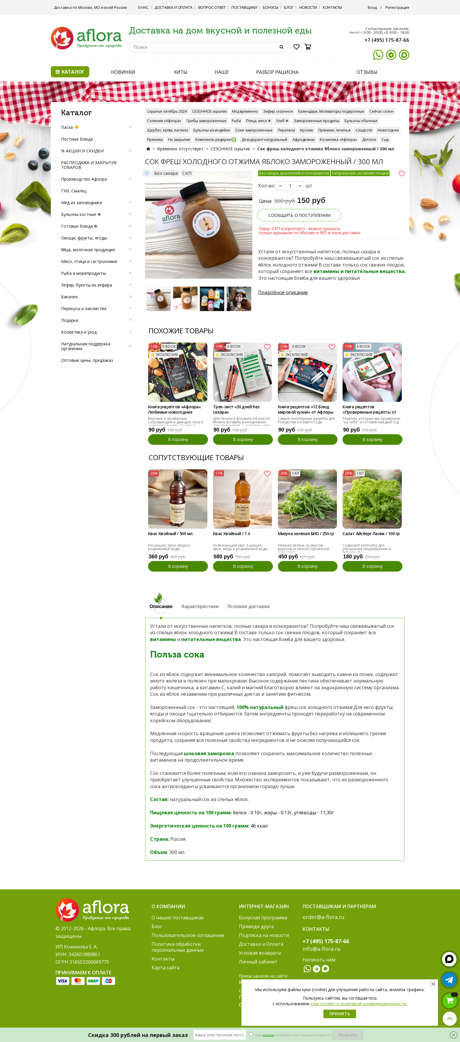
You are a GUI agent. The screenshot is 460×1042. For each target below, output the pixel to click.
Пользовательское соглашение (188, 935)
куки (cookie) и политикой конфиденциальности (358, 1003)
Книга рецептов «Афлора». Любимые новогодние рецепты (175, 409)
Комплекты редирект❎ (215, 139)
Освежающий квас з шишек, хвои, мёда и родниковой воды (240, 547)
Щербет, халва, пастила (167, 130)
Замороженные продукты (316, 120)
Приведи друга (256, 926)
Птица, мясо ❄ (258, 120)
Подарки (69, 320)
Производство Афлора (84, 179)
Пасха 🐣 (70, 127)
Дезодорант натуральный (264, 139)
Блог (288, 7)
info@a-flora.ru (321, 948)
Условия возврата (260, 953)
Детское (369, 139)
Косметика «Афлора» (338, 139)
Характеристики (200, 606)
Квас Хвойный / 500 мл (170, 533)
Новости (308, 7)
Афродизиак (304, 139)
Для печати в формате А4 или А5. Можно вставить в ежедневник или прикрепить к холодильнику (242, 422)
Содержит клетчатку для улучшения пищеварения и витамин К (367, 549)
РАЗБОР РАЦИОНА (277, 72)
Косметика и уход (79, 332)
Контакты (332, 7)
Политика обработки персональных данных (178, 947)
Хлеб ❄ (282, 120)
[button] (398, 393)
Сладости (364, 130)
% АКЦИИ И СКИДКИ (82, 151)
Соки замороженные (254, 130)
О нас (143, 7)
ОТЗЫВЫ (367, 72)
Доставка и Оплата (173, 7)
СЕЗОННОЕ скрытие (209, 111)
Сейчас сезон (381, 111)
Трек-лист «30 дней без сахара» (236, 409)
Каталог (70, 72)
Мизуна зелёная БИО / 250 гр (306, 533)
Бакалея (69, 296)
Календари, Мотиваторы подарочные (331, 111)
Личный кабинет (258, 962)
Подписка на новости (264, 935)
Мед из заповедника (81, 202)
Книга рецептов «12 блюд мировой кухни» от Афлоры (305, 409)
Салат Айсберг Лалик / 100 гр (371, 533)
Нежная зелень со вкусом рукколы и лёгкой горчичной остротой (303, 549)
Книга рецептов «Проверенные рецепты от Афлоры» (369, 409)
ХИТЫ (181, 72)
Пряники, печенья (334, 130)
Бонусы (270, 7)
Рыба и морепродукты (83, 273)
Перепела (286, 130)
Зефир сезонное (278, 111)
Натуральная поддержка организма (85, 346)
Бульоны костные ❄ (81, 214)
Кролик (306, 130)
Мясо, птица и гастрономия (89, 261)
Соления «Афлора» (164, 120)
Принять (339, 1013)
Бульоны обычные (361, 120)
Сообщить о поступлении (299, 215)
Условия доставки (248, 606)
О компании (168, 906)
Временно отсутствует (180, 149)
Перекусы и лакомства (83, 308)
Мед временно (245, 111)
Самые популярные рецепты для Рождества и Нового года (306, 420)
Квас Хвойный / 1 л (231, 533)
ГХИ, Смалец (73, 191)
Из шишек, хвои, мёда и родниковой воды (169, 547)
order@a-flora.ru (324, 917)
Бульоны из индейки (211, 130)
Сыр (385, 139)
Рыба (236, 120)
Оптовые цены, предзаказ (87, 360)
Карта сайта (165, 968)
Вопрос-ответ (212, 7)
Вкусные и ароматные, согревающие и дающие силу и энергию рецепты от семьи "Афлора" (175, 424)
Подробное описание (283, 292)
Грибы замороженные (206, 120)
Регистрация (397, 7)
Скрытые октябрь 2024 (167, 111)
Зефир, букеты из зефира (86, 285)
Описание (161, 606)
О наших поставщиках (178, 918)
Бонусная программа (263, 918)
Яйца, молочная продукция (88, 249)
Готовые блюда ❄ (79, 226)
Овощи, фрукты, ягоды (84, 238)
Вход (372, 7)
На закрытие (179, 139)
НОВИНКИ (123, 72)
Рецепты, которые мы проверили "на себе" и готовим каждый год (371, 420)
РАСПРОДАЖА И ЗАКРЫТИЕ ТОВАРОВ (89, 165)
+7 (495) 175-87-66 (387, 39)
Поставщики (244, 7)
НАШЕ (222, 72)
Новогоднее (388, 130)
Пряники (155, 139)
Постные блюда (77, 139)
